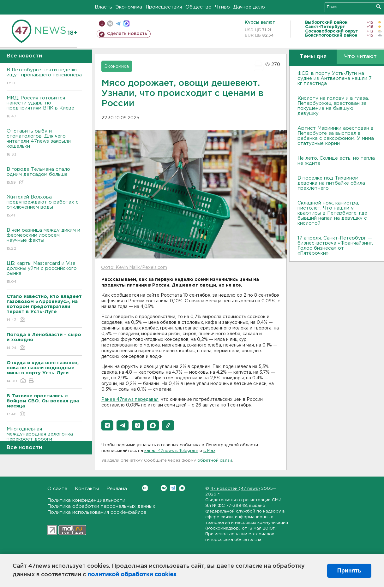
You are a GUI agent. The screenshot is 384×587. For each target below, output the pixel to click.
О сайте (57, 489)
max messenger (126, 24)
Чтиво (222, 7)
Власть (103, 7)
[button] (107, 425)
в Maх (209, 451)
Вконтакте (145, 488)
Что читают (360, 56)
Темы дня (313, 56)
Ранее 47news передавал (130, 399)
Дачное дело (249, 7)
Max (182, 488)
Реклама (116, 489)
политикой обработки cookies (131, 574)
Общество (198, 7)
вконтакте (110, 24)
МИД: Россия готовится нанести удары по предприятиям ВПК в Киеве (44, 107)
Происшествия (164, 7)
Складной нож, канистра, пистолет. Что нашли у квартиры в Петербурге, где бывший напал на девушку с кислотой (332, 213)
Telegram (173, 488)
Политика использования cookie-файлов (97, 512)
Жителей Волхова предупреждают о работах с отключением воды (44, 206)
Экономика (129, 7)
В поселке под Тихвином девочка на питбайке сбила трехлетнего (331, 183)
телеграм (118, 24)
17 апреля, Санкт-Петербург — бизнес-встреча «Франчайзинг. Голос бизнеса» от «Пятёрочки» (335, 245)
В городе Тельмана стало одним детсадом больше (44, 176)
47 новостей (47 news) (235, 488)
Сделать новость (127, 34)
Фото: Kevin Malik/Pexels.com (134, 268)
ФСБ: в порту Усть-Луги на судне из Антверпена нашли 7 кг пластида (334, 78)
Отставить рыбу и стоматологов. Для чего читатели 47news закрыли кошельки (44, 143)
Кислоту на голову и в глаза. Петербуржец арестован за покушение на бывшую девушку (333, 106)
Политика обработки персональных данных (101, 506)
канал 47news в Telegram (171, 451)
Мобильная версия (102, 24)
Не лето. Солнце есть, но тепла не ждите (336, 160)
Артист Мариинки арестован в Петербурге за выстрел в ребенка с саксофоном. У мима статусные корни (335, 135)
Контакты (87, 489)
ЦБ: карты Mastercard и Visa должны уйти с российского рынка (44, 272)
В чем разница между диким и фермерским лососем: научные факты (44, 239)
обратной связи (214, 460)
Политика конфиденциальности (86, 500)
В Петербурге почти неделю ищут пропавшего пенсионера (44, 77)
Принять (349, 570)
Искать (378, 6)
